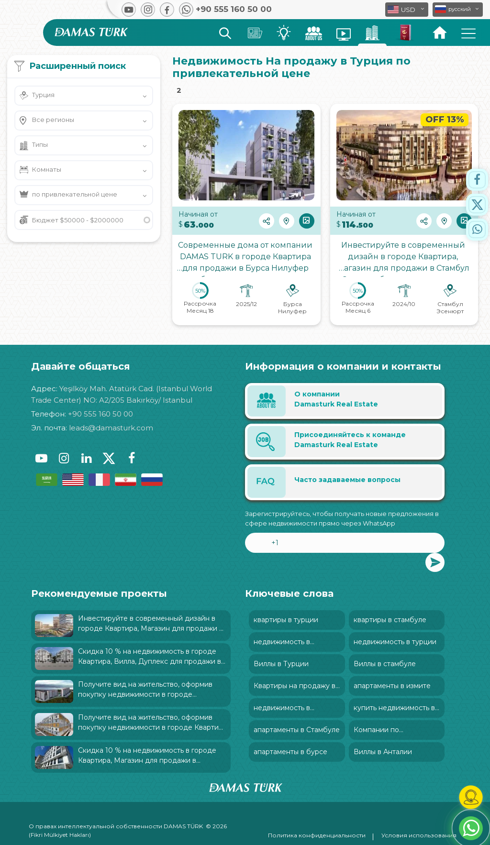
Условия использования (419, 835)
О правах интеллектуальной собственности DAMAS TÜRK (116, 826)
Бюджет (77, 220)
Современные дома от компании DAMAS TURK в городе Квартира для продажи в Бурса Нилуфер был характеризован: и (246, 259)
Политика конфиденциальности (317, 835)
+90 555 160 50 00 (100, 413)
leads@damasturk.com (111, 427)
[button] (458, 9)
